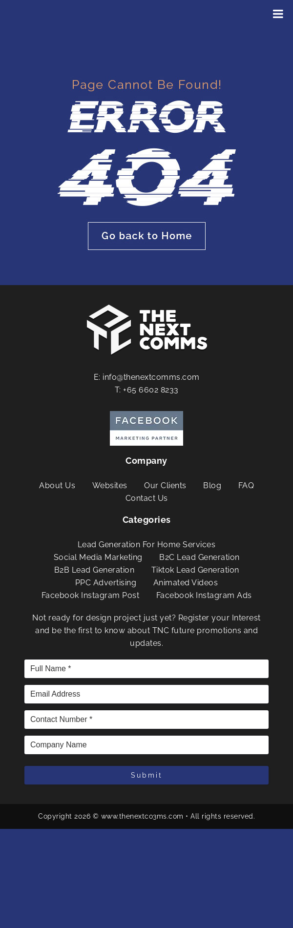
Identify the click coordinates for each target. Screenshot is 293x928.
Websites (109, 485)
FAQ (246, 485)
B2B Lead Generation (94, 570)
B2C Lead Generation (199, 557)
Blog (212, 485)
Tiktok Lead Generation (195, 570)
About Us (57, 485)
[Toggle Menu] (278, 13)
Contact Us (147, 498)
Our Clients (165, 485)
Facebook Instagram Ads (204, 595)
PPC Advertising (106, 582)
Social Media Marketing (98, 557)
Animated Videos (185, 582)
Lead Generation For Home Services (147, 544)
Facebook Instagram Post (91, 595)
